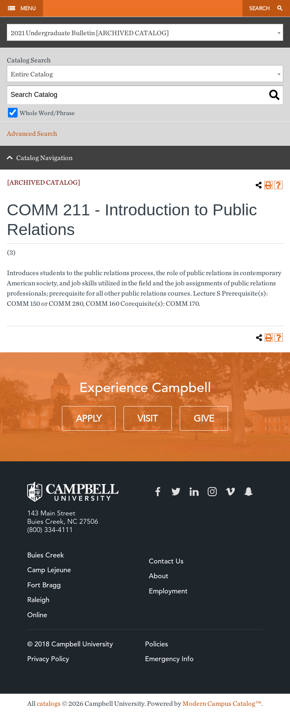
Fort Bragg (44, 585)
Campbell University (142, 8)
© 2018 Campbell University (70, 644)
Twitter (176, 492)
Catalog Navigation (44, 158)
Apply (89, 418)
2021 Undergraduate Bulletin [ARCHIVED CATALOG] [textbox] (90, 33)
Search (259, 8)
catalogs (49, 703)
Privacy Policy (48, 658)
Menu (28, 8)
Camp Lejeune (49, 569)
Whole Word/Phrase (47, 113)
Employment (168, 591)
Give (204, 418)
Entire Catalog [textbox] (32, 74)
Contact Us (166, 561)
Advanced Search (32, 133)
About (158, 575)
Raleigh (38, 599)
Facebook (158, 492)
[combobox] (145, 32)
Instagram (212, 492)
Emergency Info (169, 658)
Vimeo (230, 492)
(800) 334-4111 (50, 530)
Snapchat (248, 492)
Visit (147, 418)
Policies (156, 644)
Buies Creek (45, 555)
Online (37, 614)
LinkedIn (194, 492)
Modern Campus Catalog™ (221, 703)
